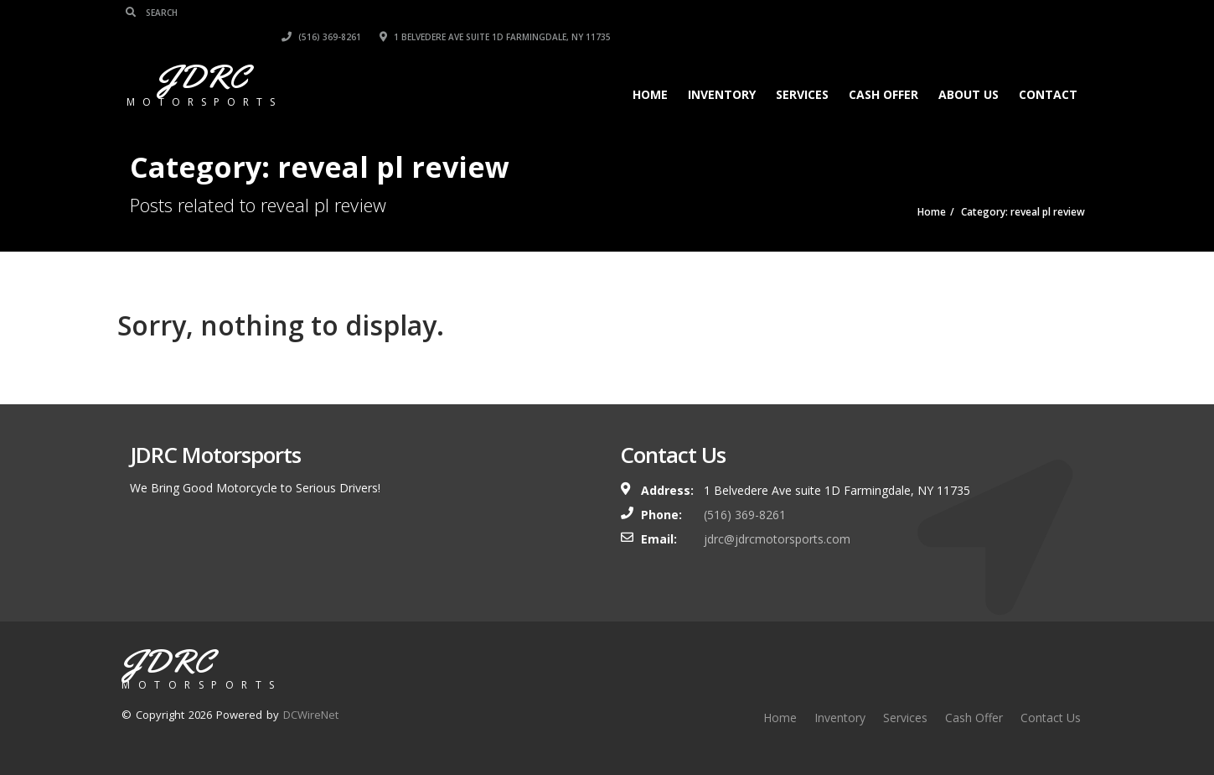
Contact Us (1050, 718)
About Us (965, 70)
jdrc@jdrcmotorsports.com (777, 539)
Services (798, 70)
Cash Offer (880, 70)
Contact (1044, 70)
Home (646, 70)
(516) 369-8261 (795, 12)
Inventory (718, 70)
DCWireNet (310, 714)
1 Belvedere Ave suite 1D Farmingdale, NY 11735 (969, 12)
